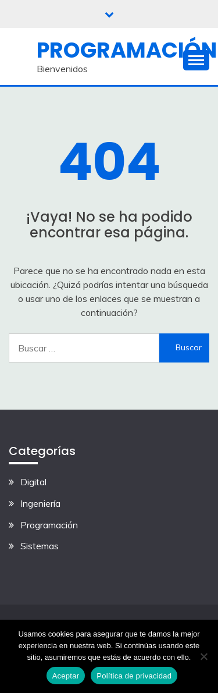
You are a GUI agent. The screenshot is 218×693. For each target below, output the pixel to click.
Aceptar (66, 675)
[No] (203, 656)
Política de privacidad (134, 675)
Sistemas (39, 546)
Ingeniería (40, 503)
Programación (127, 50)
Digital (33, 482)
